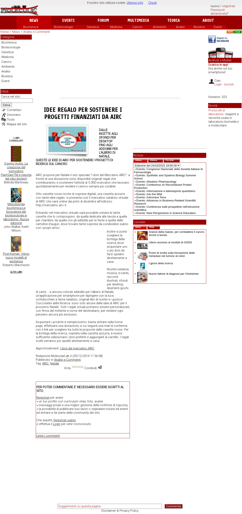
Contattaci (14, 110)
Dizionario (14, 115)
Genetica (93, 27)
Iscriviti (229, 84)
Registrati (228, 6)
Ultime (141, 159)
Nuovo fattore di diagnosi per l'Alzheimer (168, 273)
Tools (11, 119)
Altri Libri (16, 272)
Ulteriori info (135, 3)
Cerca (6, 105)
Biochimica (30, 27)
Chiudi (152, 3)
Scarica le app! (218, 65)
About (208, 20)
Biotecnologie (63, 27)
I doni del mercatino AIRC (77, 348)
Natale (54, 363)
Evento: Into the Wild (149, 194)
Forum (103, 20)
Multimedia (138, 20)
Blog (154, 226)
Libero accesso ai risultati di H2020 (164, 242)
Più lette (173, 159)
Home (4, 32)
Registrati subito (65, 420)
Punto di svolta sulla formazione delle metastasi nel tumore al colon (166, 254)
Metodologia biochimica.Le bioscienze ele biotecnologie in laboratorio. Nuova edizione (16, 213)
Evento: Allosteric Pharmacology (156, 181)
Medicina (116, 27)
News (33, 20)
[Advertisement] (120, 66)
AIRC (45, 363)
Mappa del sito (17, 124)
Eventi (68, 20)
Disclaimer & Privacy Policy (119, 511)
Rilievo (156, 159)
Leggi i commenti (48, 436)
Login (56, 424)
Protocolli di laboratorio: (217, 112)
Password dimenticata (219, 11)
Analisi (180, 27)
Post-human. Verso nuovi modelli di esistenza (16, 257)
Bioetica (199, 27)
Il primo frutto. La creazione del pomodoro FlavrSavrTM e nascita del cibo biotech (16, 171)
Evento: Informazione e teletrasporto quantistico (165, 191)
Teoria (173, 20)
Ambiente (159, 27)
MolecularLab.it (61, 356)
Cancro (137, 27)
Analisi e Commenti (36, 32)
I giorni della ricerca (155, 263)
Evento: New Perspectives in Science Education (166, 213)
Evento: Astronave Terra (151, 197)
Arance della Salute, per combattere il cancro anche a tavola (170, 233)
